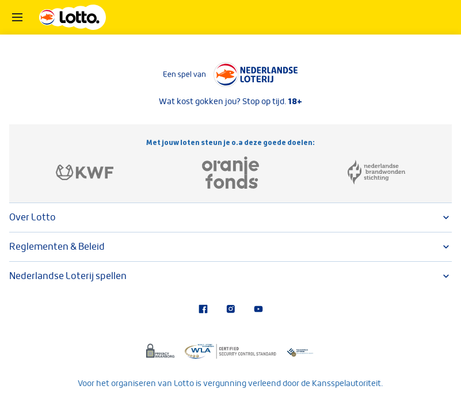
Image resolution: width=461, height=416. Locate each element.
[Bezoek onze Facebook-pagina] (203, 310)
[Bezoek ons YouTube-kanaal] (258, 310)
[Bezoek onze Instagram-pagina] (230, 310)
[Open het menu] (17, 17)
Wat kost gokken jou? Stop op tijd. (230, 101)
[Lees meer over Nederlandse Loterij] (230, 74)
